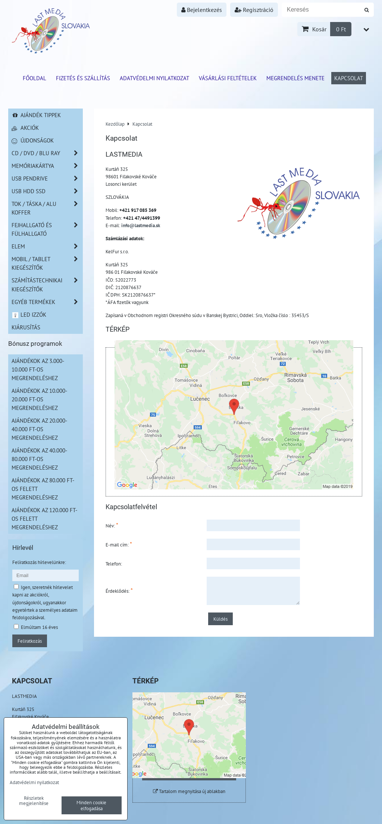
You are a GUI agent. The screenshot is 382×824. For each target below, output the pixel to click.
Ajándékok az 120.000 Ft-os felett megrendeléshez (44, 518)
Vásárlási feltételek (228, 78)
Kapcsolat (348, 78)
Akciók (25, 127)
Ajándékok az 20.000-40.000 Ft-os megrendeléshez (39, 429)
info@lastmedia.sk (140, 225)
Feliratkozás (30, 640)
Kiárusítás (26, 327)
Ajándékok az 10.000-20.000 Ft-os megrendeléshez (39, 399)
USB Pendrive (47, 178)
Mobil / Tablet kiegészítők (47, 263)
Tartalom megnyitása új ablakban (189, 791)
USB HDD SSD (47, 191)
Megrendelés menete (295, 78)
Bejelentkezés (201, 9)
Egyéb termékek (47, 302)
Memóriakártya (47, 166)
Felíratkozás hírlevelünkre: (39, 562)
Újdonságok (33, 140)
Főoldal (34, 78)
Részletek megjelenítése (33, 801)
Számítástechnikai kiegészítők (47, 284)
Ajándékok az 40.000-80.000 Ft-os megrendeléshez (39, 459)
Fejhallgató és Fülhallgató (47, 229)
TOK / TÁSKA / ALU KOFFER (47, 208)
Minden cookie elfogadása (91, 805)
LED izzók (29, 314)
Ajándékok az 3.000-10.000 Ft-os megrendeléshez (38, 369)
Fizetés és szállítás (83, 78)
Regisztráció (254, 9)
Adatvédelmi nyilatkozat (154, 78)
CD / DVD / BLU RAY (47, 153)
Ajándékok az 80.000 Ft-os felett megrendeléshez (43, 488)
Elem (47, 246)
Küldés (220, 618)
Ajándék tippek (36, 115)
